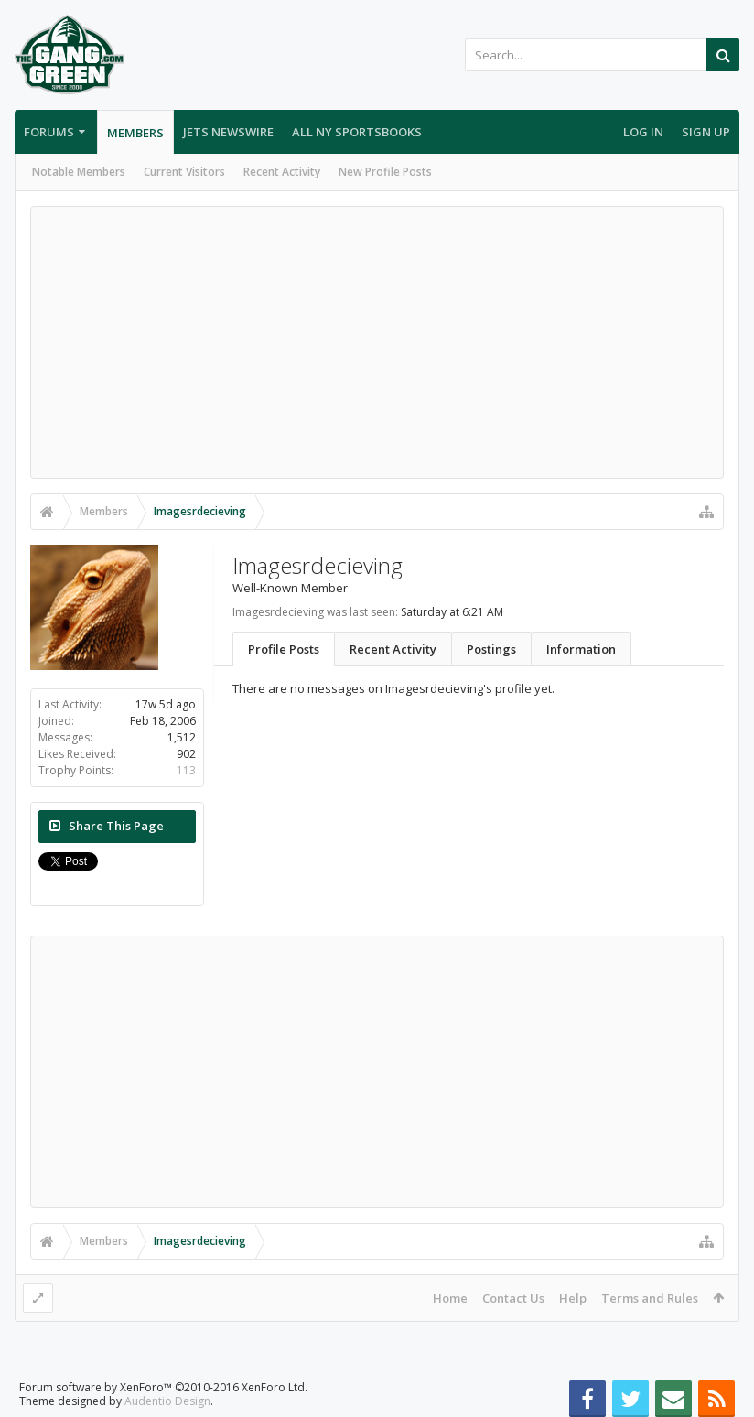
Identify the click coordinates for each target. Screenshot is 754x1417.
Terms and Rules (649, 1298)
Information (581, 649)
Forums (49, 132)
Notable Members (78, 171)
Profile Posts (283, 649)
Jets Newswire (228, 132)
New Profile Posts (385, 171)
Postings (491, 649)
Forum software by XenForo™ (163, 1387)
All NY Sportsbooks (357, 132)
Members (135, 132)
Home (450, 1298)
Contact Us (513, 1298)
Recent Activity (281, 171)
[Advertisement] (377, 342)
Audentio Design (167, 1401)
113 (186, 770)
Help (573, 1298)
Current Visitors (184, 171)
